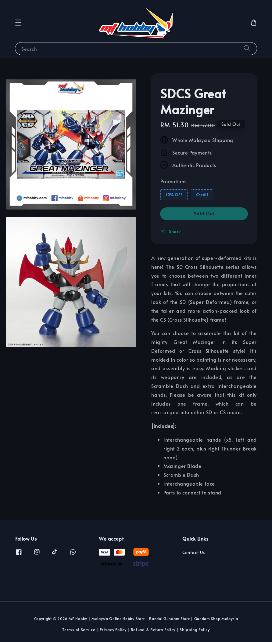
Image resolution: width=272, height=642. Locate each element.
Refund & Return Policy (153, 629)
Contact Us (193, 552)
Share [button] (170, 231)
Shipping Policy (195, 629)
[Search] (247, 48)
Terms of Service (78, 629)
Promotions (173, 181)
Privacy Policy (113, 629)
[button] (18, 22)
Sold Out (204, 213)
